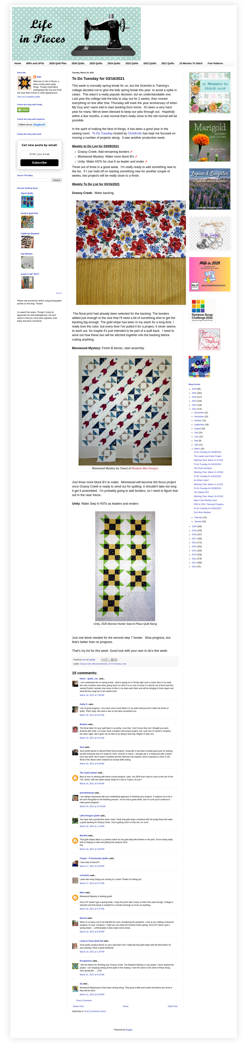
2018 (194, 534)
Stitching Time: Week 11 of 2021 (209, 484)
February (198, 517)
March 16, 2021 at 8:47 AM (92, 715)
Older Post (173, 1006)
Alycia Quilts (27, 193)
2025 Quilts (96, 63)
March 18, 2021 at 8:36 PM (92, 932)
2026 (194, 389)
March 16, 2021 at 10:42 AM (92, 806)
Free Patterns (215, 63)
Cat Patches (27, 254)
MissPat (83, 835)
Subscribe (39, 162)
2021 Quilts (167, 63)
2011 (194, 562)
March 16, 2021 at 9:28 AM (92, 763)
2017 (194, 538)
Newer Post (78, 1006)
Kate (39, 77)
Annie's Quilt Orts (29, 213)
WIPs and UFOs (35, 63)
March (197, 448)
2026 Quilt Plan (57, 63)
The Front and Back (203, 468)
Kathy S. (84, 704)
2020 (194, 526)
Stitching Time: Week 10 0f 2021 (209, 496)
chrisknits (85, 875)
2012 (194, 559)
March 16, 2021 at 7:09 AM (92, 695)
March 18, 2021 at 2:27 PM (92, 909)
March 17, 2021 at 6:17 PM (92, 883)
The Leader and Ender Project (207, 456)
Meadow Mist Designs (144, 468)
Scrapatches (86, 961)
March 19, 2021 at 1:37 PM (92, 952)
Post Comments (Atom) (95, 1011)
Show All (59, 293)
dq (81, 984)
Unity (124, 664)
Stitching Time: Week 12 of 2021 (209, 472)
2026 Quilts (78, 63)
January (198, 521)
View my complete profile (28, 97)
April (196, 445)
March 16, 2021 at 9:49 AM (92, 783)
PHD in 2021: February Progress (209, 504)
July (196, 432)
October (198, 420)
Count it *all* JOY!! (30, 274)
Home (17, 63)
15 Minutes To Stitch (191, 63)
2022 (194, 405)
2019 (194, 530)
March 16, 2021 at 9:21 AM (92, 738)
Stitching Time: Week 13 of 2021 (209, 460)
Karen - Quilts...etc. (89, 678)
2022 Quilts (149, 63)
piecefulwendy (87, 793)
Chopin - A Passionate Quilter (94, 858)
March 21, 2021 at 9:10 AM (92, 974)
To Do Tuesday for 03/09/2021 (207, 488)
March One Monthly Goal (205, 500)
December (199, 412)
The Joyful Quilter (88, 773)
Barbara (83, 724)
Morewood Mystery (100, 664)
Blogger (128, 1030)
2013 (194, 554)
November (199, 416)
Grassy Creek (85, 664)
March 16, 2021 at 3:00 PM (92, 849)
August (197, 428)
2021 (194, 409)
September (199, 424)
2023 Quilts (132, 63)
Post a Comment (84, 1000)
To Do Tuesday (102, 133)
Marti (82, 892)
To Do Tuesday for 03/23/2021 (207, 464)
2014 (194, 550)
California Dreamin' (30, 233)
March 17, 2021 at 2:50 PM (92, 866)
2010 (194, 566)
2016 (194, 542)
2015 (194, 546)
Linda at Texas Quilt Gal (91, 941)
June (196, 436)
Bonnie (83, 918)
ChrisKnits (135, 133)
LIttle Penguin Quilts (90, 815)
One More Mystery (202, 512)
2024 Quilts (114, 63)
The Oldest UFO (201, 492)
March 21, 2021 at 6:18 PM (92, 994)
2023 (194, 401)
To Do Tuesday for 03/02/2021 (207, 508)
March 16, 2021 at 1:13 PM (92, 826)
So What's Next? (201, 480)
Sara (82, 747)
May (196, 440)
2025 (194, 393)
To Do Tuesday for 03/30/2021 (207, 452)
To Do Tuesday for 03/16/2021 (207, 476)
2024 (194, 397)
